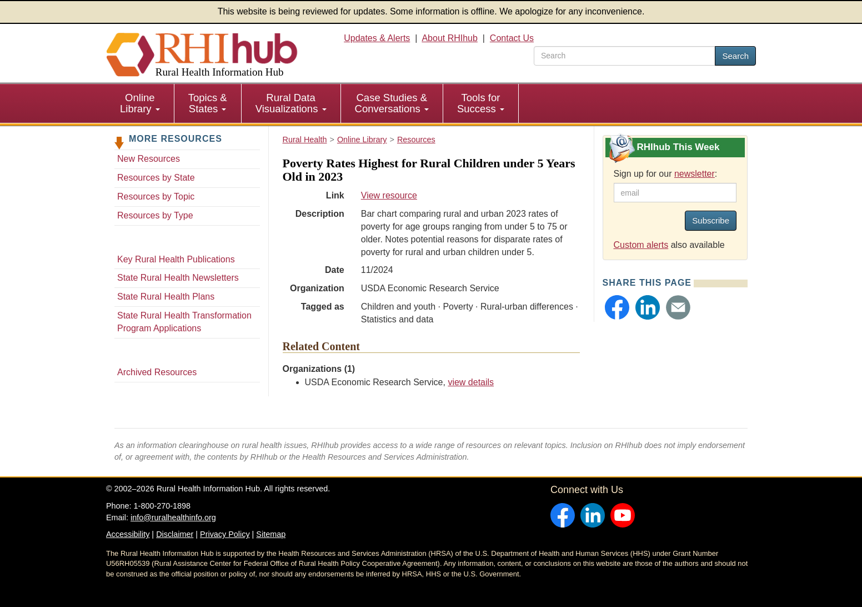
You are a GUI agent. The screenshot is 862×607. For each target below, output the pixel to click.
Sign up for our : (666, 173)
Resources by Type (155, 215)
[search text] (624, 56)
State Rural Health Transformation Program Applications (184, 322)
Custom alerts (641, 245)
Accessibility (127, 534)
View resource (389, 195)
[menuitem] (140, 103)
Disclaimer (174, 534)
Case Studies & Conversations (392, 103)
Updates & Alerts (377, 38)
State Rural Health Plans (165, 296)
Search (735, 56)
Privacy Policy (225, 534)
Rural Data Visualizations (291, 103)
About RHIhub (450, 38)
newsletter (694, 173)
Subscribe (710, 220)
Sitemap (270, 534)
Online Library (140, 103)
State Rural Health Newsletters (178, 277)
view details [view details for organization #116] (471, 382)
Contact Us (512, 38)
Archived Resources (157, 372)
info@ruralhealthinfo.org (173, 517)
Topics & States (207, 103)
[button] (617, 307)
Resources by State (156, 177)
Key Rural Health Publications (176, 259)
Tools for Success (480, 103)
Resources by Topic (155, 196)
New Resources (148, 158)
